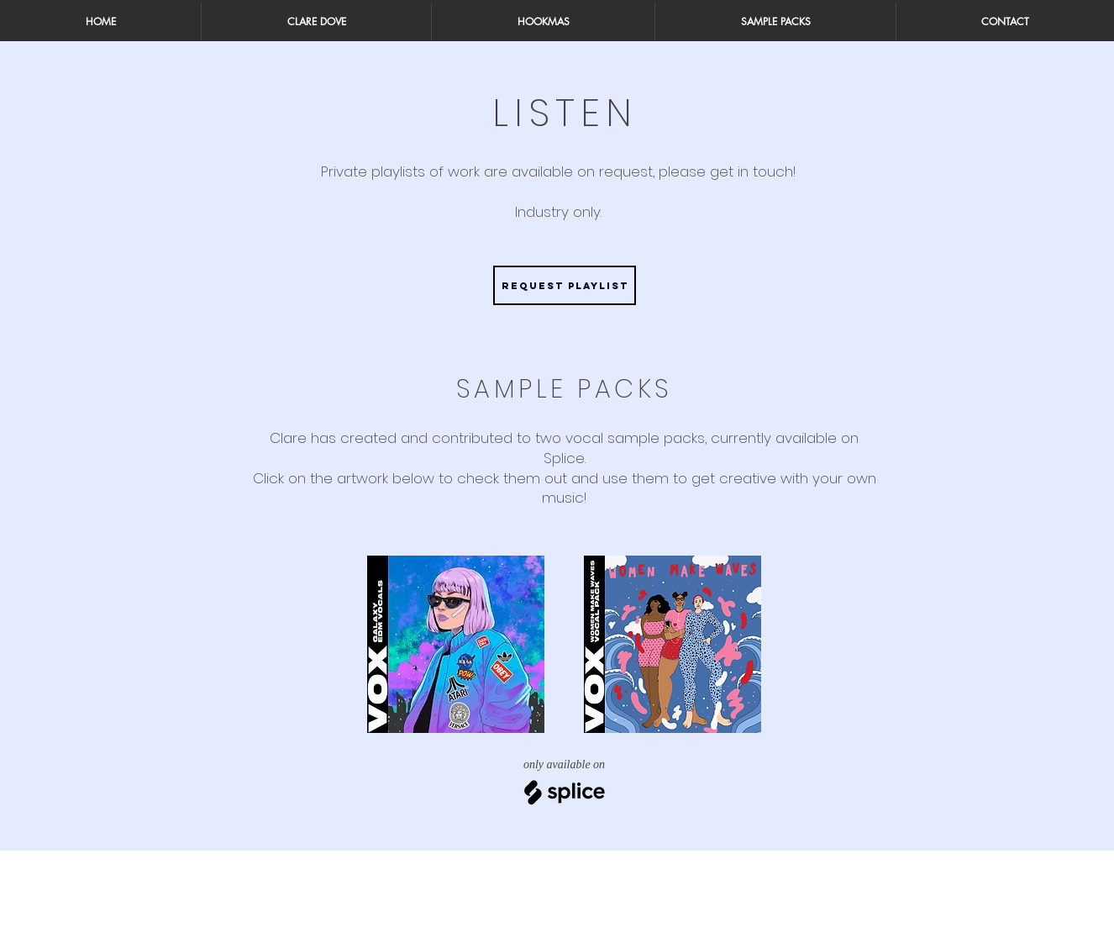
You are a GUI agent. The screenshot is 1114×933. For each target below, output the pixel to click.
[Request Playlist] (564, 285)
